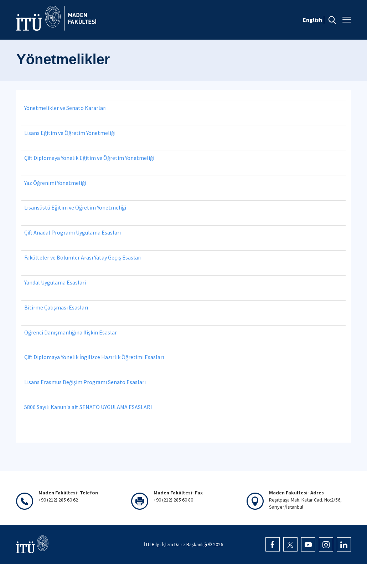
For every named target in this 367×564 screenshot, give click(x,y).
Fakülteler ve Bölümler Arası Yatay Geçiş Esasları (82, 257)
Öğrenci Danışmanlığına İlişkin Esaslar (70, 332)
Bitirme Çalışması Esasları (56, 307)
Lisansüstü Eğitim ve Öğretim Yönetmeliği (75, 207)
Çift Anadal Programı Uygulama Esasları (72, 232)
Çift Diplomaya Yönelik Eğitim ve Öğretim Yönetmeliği (89, 157)
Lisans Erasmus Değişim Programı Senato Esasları (85, 382)
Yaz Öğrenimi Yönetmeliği (55, 182)
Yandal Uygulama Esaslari (55, 282)
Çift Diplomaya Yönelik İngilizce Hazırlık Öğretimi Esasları (94, 357)
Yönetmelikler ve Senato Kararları (65, 107)
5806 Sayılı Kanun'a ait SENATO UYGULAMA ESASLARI (88, 407)
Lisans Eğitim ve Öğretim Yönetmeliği (69, 132)
